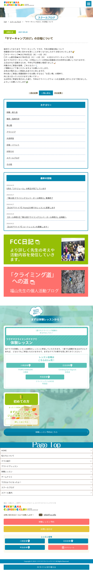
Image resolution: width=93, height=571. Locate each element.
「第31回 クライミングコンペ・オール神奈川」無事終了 (29, 198)
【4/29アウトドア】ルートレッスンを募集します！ (27, 226)
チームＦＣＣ (6, 477)
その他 (9, 164)
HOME (4, 450)
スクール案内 (6, 492)
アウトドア (11, 132)
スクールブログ (15, 22)
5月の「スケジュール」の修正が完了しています (26, 188)
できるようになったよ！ (11, 482)
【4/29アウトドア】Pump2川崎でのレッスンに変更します (30, 207)
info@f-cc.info (50, 514)
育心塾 (9, 125)
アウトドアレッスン (9, 466)
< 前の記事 (33, 93)
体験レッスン (6, 471)
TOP (5, 22)
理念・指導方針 (12, 119)
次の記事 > (58, 93)
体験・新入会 (12, 112)
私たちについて (7, 455)
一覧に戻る (45, 93)
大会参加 (10, 138)
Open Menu (88, 3)
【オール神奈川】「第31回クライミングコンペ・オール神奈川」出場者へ (36, 217)
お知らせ (10, 151)
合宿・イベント (12, 145)
